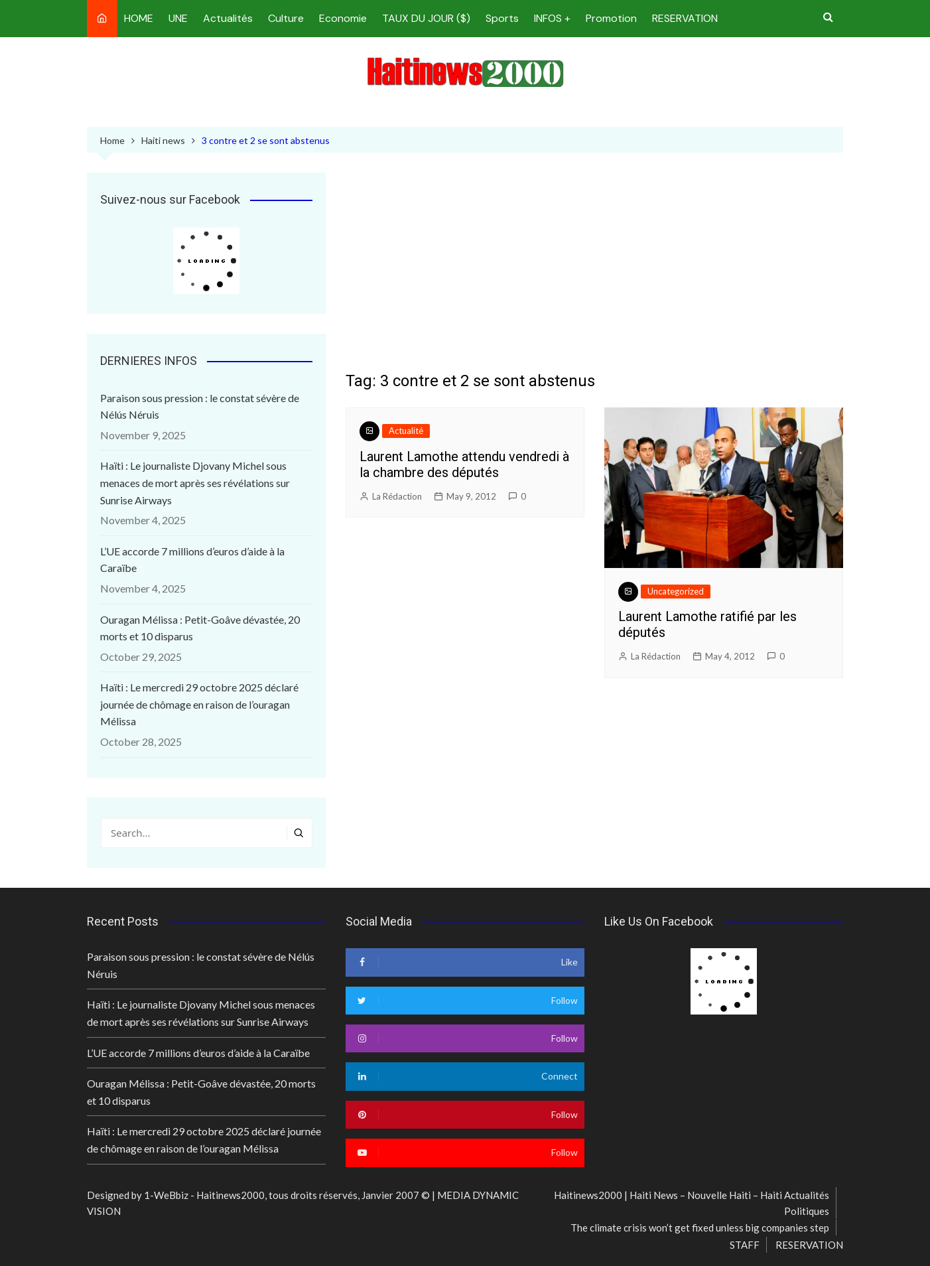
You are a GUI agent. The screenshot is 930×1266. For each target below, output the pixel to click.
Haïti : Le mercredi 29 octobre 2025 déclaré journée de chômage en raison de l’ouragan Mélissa (199, 704)
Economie (343, 18)
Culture (286, 18)
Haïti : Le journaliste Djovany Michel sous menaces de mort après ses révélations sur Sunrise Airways (195, 482)
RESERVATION (685, 18)
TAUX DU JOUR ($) (426, 18)
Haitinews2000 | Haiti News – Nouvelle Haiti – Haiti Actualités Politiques (691, 1203)
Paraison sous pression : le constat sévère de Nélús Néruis (199, 406)
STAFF (745, 1245)
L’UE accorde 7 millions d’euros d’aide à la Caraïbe (192, 560)
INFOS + (552, 18)
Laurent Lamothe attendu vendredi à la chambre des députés (464, 464)
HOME (138, 18)
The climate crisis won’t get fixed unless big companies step (699, 1227)
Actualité (406, 430)
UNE (178, 18)
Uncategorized (675, 591)
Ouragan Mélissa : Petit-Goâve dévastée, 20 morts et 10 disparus (200, 628)
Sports (502, 18)
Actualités (228, 18)
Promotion (611, 18)
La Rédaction (397, 496)
